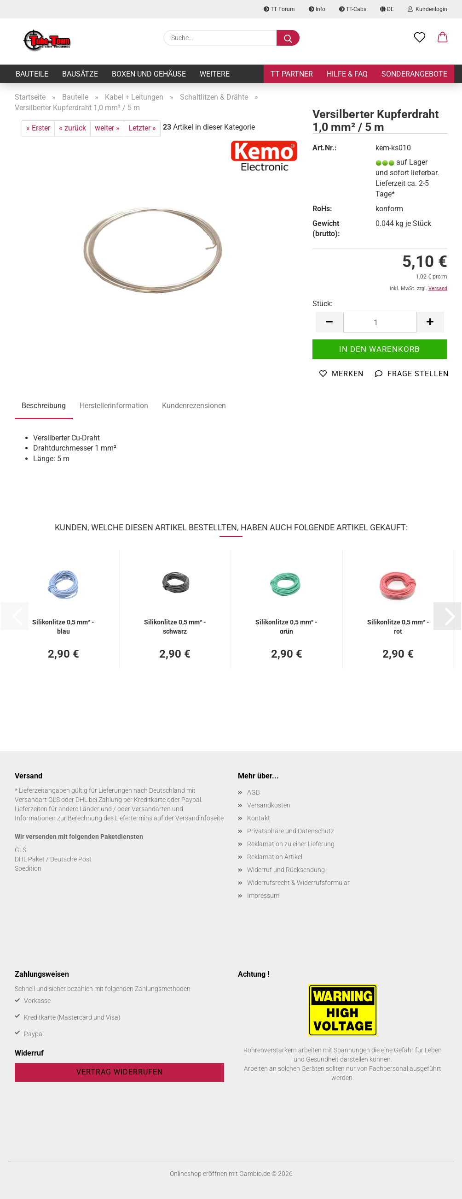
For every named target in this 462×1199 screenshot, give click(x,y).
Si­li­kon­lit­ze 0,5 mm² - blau (63, 626)
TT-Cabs (352, 9)
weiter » (107, 128)
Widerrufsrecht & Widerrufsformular (298, 882)
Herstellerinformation (114, 405)
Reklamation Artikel (274, 857)
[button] (442, 37)
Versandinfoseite (199, 818)
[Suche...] (288, 38)
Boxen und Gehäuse (149, 74)
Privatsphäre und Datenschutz (290, 831)
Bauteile (32, 74)
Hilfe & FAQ (347, 74)
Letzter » (142, 128)
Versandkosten (268, 805)
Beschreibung (44, 405)
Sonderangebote (414, 74)
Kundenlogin (427, 9)
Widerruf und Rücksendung (286, 869)
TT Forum (279, 9)
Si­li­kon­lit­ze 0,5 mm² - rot (398, 626)
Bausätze (80, 74)
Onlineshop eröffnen (198, 1173)
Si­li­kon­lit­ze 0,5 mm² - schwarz (175, 626)
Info (317, 9)
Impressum (263, 895)
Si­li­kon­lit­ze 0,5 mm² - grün (286, 626)
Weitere (215, 74)
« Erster (38, 128)
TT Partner (292, 74)
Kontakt (258, 818)
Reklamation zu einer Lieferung (291, 844)
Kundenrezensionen (194, 405)
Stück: (322, 303)
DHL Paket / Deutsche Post (53, 859)
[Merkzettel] (419, 37)
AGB (253, 792)
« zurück (72, 128)
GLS (20, 850)
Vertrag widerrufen (119, 1072)
